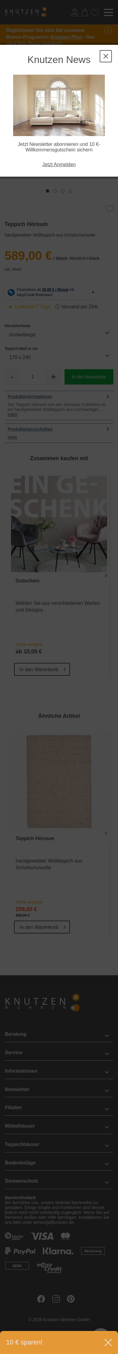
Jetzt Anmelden (59, 164)
